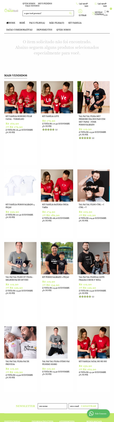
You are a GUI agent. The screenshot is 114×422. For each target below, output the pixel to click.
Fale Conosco (32, 6)
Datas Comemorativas (19, 29)
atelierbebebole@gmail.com (74, 358)
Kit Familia (74, 23)
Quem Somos (29, 4)
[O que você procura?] (70, 13)
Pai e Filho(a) (37, 23)
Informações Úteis (42, 343)
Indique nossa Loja (14, 358)
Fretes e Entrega (41, 353)
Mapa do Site (10, 350)
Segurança (37, 361)
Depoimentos (44, 29)
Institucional (12, 343)
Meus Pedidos (45, 4)
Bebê (22, 23)
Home (12, 23)
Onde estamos (11, 356)
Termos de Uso (39, 350)
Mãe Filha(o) (56, 23)
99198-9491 (67, 347)
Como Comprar (39, 347)
